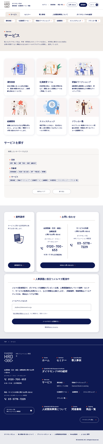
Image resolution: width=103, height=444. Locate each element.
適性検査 (60, 382)
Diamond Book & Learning (80, 386)
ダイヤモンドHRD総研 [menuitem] (84, 14)
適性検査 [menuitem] (9, 21)
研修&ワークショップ (79, 382)
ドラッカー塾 (62, 398)
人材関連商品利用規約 (61, 434)
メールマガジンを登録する (51, 321)
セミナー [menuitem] (27, 14)
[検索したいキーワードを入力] (51, 151)
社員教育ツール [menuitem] (24, 21)
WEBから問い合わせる (67, 265)
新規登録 (52, 4)
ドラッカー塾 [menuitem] (93, 21)
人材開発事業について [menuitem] (60, 14)
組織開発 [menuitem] (60, 21)
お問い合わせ (72, 4)
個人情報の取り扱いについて (26, 434)
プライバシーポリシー (44, 434)
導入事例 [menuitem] (42, 14)
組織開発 (76, 392)
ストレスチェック (90, 392)
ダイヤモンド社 (9, 434)
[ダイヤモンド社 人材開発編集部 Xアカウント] (19, 410)
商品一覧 (61, 4)
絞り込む (61, 191)
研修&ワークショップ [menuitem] (43, 21)
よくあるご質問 (85, 434)
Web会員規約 (74, 434)
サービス (13, 14)
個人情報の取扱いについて (21, 313)
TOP (5, 341)
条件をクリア (41, 191)
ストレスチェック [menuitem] (76, 21)
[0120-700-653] (54, 248)
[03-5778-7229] (84, 245)
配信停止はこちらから (51, 327)
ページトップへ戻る (89, 419)
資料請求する (19, 265)
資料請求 (83, 4)
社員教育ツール (63, 392)
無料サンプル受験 (62, 386)
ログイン (44, 4)
